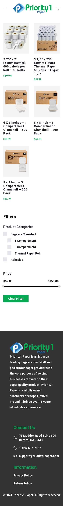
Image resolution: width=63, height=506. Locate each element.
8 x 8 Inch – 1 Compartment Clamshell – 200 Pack (46, 128)
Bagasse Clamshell (23, 234)
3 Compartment (25, 247)
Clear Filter (16, 298)
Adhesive (17, 259)
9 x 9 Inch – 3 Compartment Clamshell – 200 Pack (15, 188)
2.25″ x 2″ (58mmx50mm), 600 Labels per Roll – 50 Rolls (14, 65)
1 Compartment (25, 240)
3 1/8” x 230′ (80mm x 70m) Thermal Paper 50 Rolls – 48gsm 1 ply (47, 66)
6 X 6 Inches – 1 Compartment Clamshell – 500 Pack (15, 128)
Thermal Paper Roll (28, 253)
